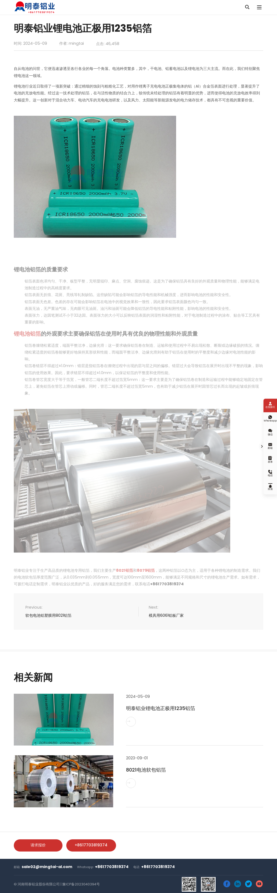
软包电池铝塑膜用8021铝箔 (48, 615)
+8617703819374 (91, 845)
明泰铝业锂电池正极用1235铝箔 (160, 708)
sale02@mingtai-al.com (47, 866)
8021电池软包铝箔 (146, 769)
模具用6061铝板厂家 (166, 615)
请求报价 (38, 845)
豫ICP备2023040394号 (81, 884)
